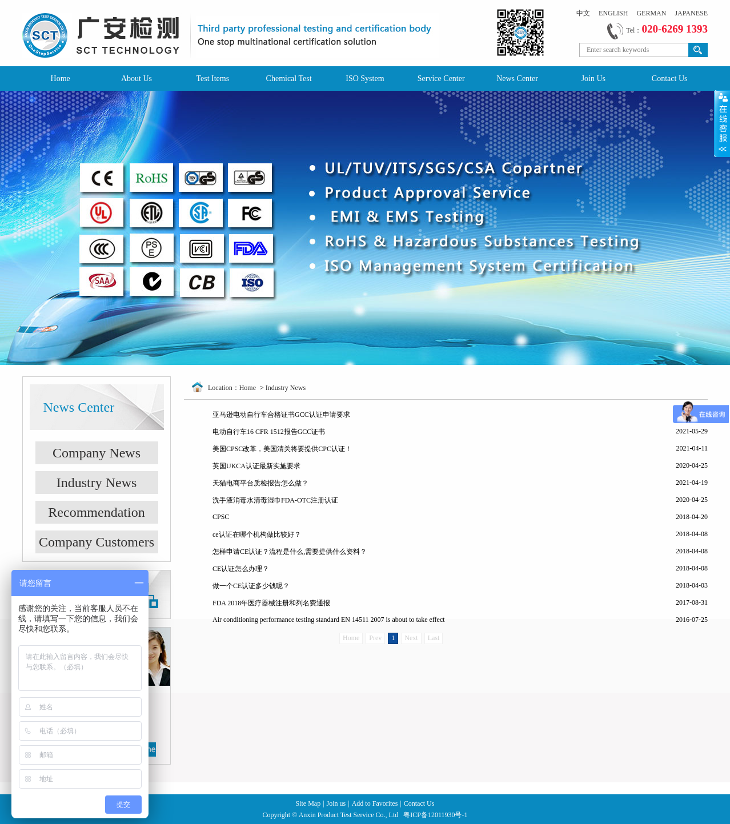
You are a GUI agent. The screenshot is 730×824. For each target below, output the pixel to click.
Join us (336, 803)
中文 (583, 13)
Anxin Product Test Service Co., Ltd (349, 815)
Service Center (441, 78)
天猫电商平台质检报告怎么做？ (260, 483)
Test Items (212, 78)
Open (722, 123)
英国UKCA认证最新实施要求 (256, 466)
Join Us (593, 78)
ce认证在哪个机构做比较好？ (256, 534)
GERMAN (651, 13)
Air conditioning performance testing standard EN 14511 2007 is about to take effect (328, 620)
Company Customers (96, 541)
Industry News (97, 482)
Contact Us (670, 78)
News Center (517, 78)
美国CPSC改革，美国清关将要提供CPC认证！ (282, 449)
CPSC (220, 517)
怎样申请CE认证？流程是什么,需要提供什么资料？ (289, 552)
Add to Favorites (375, 803)
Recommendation (96, 512)
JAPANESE (691, 13)
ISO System (365, 78)
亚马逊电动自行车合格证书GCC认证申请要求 (281, 415)
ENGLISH (613, 13)
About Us (136, 78)
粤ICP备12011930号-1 (435, 815)
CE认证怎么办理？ (240, 569)
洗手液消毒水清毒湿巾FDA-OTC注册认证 (275, 500)
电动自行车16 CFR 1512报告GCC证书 (268, 432)
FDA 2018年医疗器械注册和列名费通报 (271, 603)
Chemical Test (289, 78)
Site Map (308, 803)
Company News (97, 452)
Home (60, 78)
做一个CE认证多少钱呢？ (251, 586)
